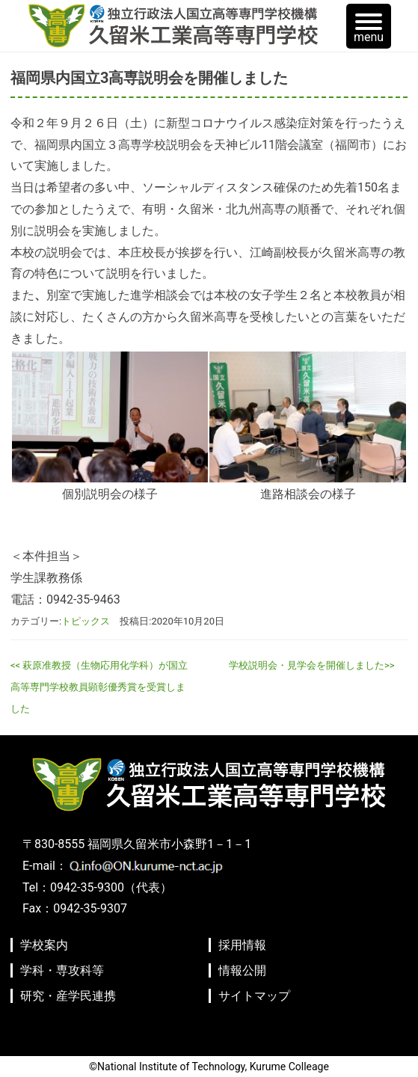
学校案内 (44, 945)
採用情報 (242, 945)
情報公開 (242, 970)
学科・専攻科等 (62, 970)
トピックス (85, 621)
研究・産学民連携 (68, 996)
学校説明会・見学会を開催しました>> (312, 665)
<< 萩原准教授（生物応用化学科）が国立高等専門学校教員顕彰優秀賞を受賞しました (99, 687)
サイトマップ (254, 996)
